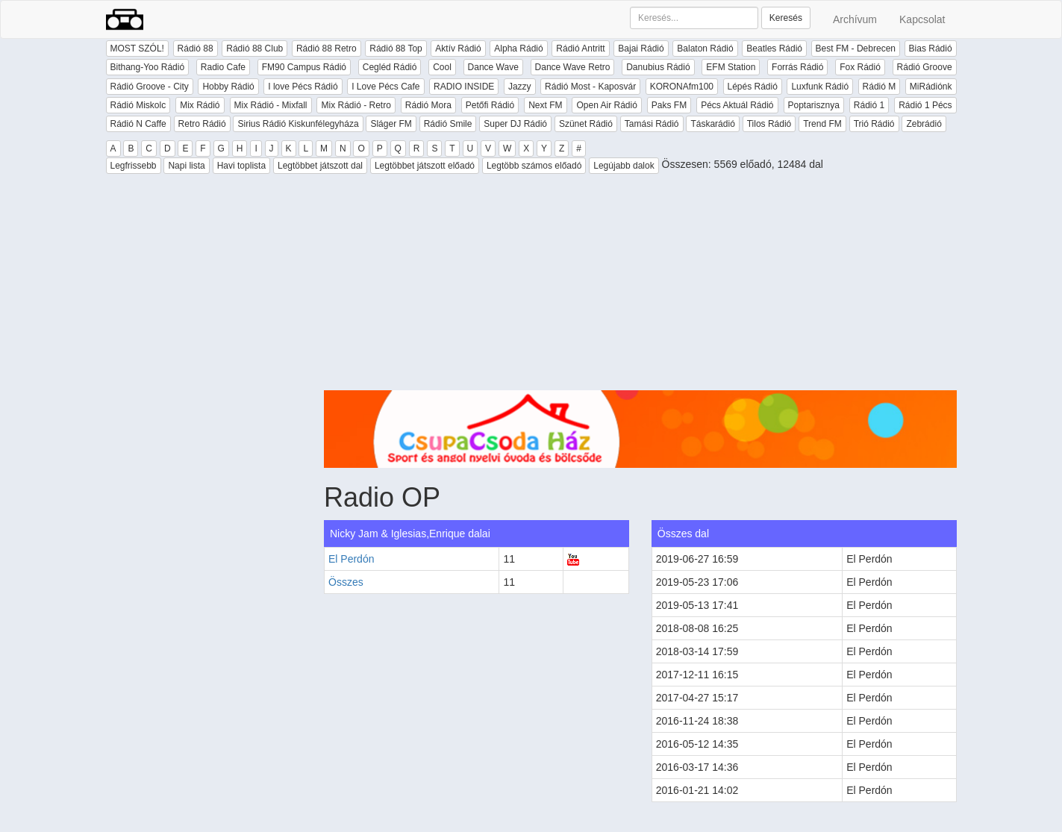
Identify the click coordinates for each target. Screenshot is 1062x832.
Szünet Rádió (586, 124)
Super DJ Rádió (515, 124)
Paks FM (669, 105)
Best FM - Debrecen (856, 48)
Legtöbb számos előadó (534, 165)
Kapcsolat (922, 19)
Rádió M (879, 86)
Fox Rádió (860, 67)
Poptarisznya (814, 105)
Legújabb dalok (623, 165)
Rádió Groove (924, 67)
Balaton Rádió (705, 48)
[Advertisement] (640, 285)
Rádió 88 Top (395, 48)
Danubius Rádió (658, 67)
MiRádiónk (931, 86)
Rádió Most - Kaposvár (590, 86)
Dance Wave (493, 67)
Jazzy (519, 86)
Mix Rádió (199, 105)
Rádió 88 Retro (326, 48)
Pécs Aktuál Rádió (737, 105)
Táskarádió (712, 124)
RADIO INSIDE (464, 86)
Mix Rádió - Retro (355, 105)
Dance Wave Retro (572, 67)
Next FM (545, 105)
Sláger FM (390, 124)
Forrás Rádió (797, 67)
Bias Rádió (930, 48)
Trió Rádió (874, 124)
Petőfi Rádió (490, 105)
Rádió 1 (869, 105)
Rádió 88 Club (254, 48)
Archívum (855, 19)
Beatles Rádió (774, 48)
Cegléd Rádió (390, 67)
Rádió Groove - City (149, 86)
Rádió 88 (195, 48)
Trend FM (822, 124)
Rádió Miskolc (138, 105)
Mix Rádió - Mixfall (270, 105)
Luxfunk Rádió (820, 86)
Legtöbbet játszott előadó (425, 165)
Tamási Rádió (652, 124)
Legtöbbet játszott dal (320, 165)
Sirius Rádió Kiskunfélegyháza (297, 124)
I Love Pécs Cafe (385, 86)
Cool (442, 67)
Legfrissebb (133, 165)
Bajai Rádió (640, 48)
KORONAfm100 (681, 86)
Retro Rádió (202, 124)
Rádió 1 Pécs (925, 105)
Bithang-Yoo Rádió (147, 67)
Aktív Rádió (458, 48)
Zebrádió (923, 124)
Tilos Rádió (769, 124)
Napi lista (186, 165)
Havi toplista (241, 165)
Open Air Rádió (606, 105)
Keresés (785, 18)
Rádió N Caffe (138, 124)
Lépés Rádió (753, 86)
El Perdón (351, 559)
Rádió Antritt (580, 48)
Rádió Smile (448, 124)
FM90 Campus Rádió (304, 67)
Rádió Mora (428, 105)
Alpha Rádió (518, 48)
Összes (345, 582)
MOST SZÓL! (137, 48)
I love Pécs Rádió (302, 86)
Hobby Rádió (228, 86)
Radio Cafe (223, 67)
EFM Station (730, 67)
